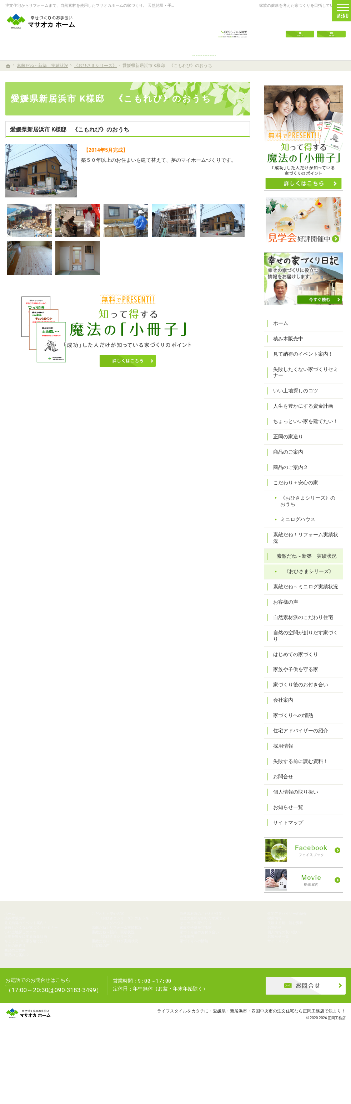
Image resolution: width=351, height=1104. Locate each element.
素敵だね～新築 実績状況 (304, 562)
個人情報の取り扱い (292, 792)
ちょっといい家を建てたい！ (302, 434)
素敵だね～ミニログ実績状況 (302, 593)
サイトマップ (285, 822)
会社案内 (280, 700)
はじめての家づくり (292, 654)
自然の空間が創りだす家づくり (305, 639)
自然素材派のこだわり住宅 (300, 623)
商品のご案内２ (287, 480)
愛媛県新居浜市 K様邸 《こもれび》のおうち (69, 129)
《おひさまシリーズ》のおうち (309, 513)
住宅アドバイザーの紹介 (297, 731)
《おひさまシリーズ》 (306, 578)
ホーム (277, 336)
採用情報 (280, 746)
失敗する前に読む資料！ (297, 761)
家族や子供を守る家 (292, 669)
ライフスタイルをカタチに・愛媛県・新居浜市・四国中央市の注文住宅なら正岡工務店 (240, 1070)
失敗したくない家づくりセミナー (302, 385)
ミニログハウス (294, 532)
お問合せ (280, 776)
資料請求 (331, 25)
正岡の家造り (285, 449)
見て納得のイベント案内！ (300, 366)
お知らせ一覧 (285, 807)
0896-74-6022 (233, 25)
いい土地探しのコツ (292, 403)
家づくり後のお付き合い (297, 685)
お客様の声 (282, 608)
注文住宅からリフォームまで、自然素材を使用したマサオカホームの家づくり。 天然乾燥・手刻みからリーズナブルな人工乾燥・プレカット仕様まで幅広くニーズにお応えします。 (165, 5)
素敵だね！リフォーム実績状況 (305, 547)
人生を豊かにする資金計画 (300, 419)
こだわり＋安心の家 (292, 495)
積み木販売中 (285, 351)
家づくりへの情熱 (290, 715)
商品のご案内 (285, 464)
